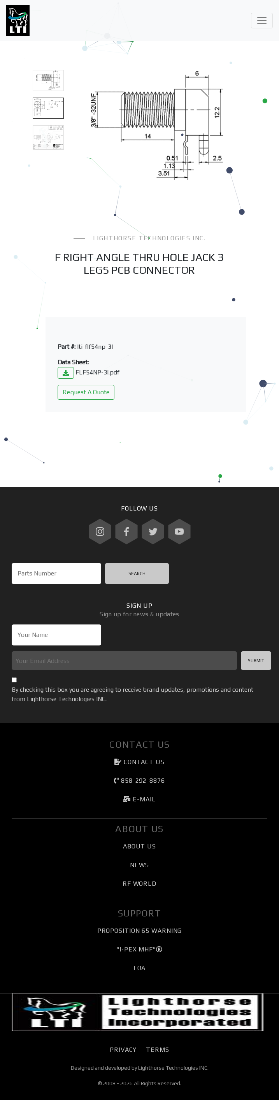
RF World (139, 883)
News (139, 865)
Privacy (123, 1049)
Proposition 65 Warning (139, 930)
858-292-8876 (139, 780)
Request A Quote (86, 392)
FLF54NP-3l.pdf (88, 372)
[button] (86, 125)
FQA (139, 968)
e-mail (139, 799)
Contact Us (139, 762)
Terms (157, 1049)
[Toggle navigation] (262, 20)
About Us (139, 846)
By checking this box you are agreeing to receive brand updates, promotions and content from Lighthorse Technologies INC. (132, 694)
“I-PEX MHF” (139, 949)
